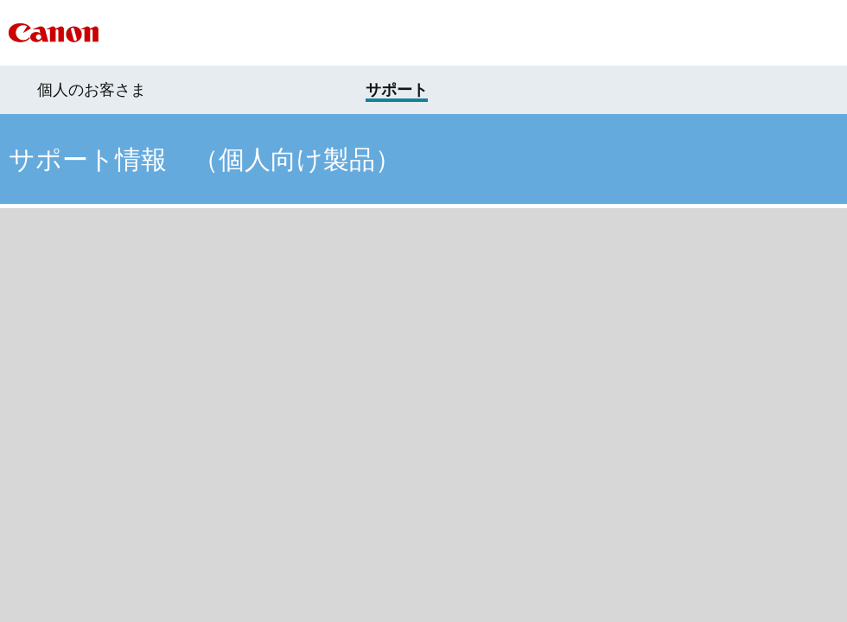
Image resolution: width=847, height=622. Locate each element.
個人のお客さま (91, 89)
